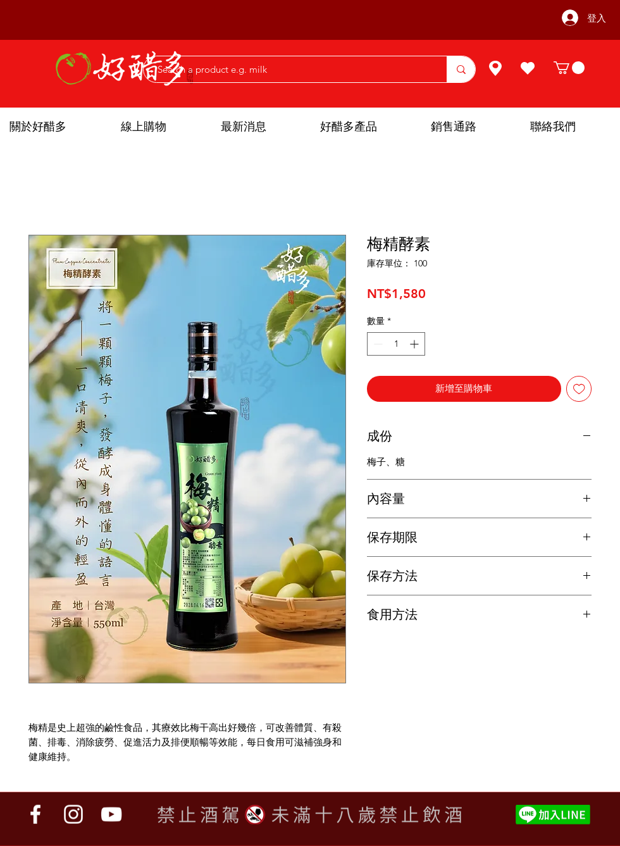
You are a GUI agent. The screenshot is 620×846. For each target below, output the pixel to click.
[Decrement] (377, 344)
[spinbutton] (396, 344)
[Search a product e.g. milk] (289, 69)
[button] (569, 67)
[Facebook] (35, 814)
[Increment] (415, 344)
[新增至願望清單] (579, 389)
